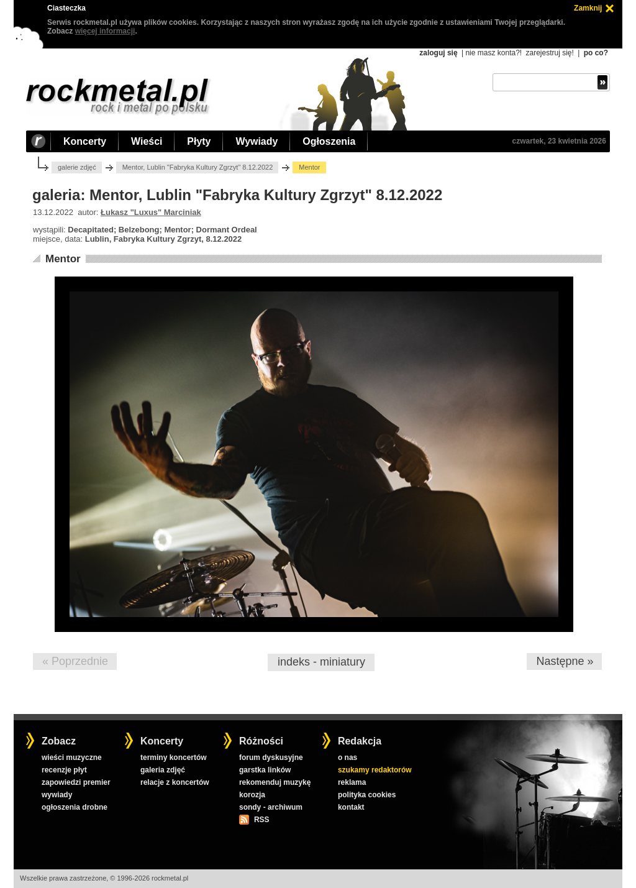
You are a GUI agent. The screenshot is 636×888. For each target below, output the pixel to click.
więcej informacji (105, 31)
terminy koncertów (173, 757)
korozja (252, 794)
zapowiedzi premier (76, 782)
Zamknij (588, 8)
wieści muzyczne (72, 757)
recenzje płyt (64, 770)
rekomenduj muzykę (275, 782)
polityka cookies (367, 794)
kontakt (351, 807)
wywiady (57, 794)
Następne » (564, 661)
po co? (596, 52)
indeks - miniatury (321, 662)
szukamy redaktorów (375, 770)
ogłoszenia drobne (74, 807)
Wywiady (256, 141)
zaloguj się (438, 52)
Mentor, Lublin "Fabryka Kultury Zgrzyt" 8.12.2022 (197, 167)
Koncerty (84, 141)
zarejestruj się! (549, 52)
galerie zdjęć (77, 167)
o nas (347, 757)
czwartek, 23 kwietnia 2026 (559, 141)
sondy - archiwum (270, 807)
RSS (261, 819)
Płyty (199, 141)
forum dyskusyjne (271, 757)
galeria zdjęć (162, 770)
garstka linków (265, 770)
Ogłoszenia (328, 141)
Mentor (63, 259)
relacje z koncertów (174, 782)
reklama (352, 782)
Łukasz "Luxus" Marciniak (151, 212)
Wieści (146, 141)
